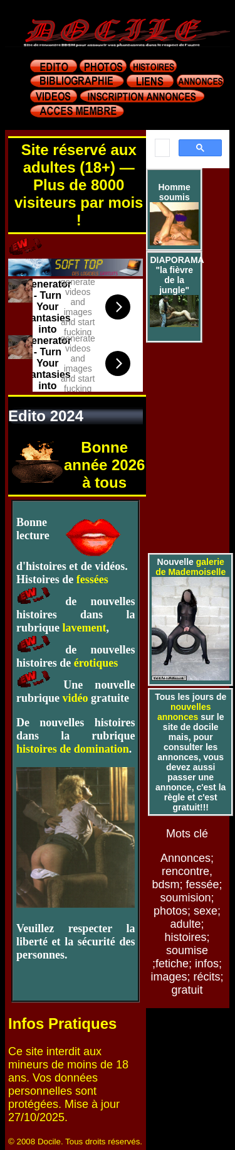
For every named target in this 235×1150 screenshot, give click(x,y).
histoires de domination (72, 749)
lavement (85, 627)
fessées (92, 579)
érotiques (96, 663)
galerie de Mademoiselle (190, 567)
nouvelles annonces (184, 712)
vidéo (75, 698)
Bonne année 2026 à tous (104, 465)
